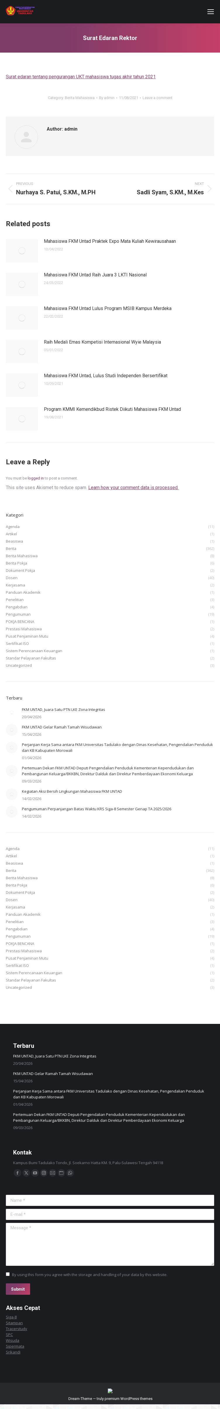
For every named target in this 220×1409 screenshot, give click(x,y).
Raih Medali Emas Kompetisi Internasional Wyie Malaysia (102, 342)
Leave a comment (157, 98)
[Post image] (22, 250)
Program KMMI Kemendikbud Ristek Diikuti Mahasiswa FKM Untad (112, 409)
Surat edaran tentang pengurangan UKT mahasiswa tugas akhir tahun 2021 (81, 76)
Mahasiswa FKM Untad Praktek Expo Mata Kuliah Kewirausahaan (110, 241)
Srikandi (13, 1352)
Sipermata (15, 1346)
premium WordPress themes (129, 1403)
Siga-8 (11, 1317)
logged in (36, 478)
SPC (9, 1334)
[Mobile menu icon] (210, 11)
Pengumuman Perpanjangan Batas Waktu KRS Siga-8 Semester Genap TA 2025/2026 (96, 808)
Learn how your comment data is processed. (133, 487)
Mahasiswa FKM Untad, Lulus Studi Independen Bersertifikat (105, 375)
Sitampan (14, 1322)
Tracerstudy (16, 1328)
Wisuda (12, 1340)
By (107, 98)
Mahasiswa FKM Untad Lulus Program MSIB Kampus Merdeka (108, 308)
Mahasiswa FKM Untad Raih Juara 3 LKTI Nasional (95, 275)
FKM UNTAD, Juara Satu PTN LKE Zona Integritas (63, 709)
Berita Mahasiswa (80, 98)
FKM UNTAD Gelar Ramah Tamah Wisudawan (62, 727)
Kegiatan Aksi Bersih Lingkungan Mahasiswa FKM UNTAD (72, 791)
